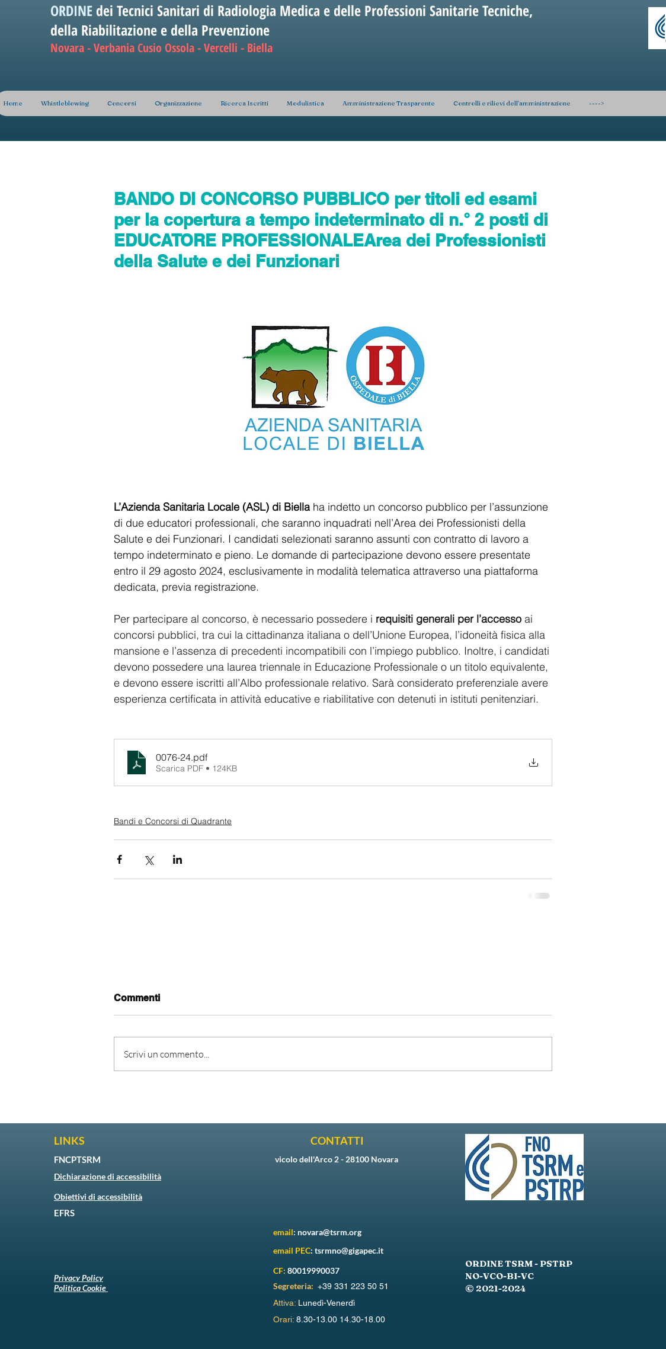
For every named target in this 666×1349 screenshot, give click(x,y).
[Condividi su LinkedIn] (177, 859)
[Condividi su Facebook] (119, 859)
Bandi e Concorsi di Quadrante (173, 821)
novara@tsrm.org (329, 1232)
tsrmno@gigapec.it (349, 1250)
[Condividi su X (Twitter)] (148, 859)
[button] (178, 103)
